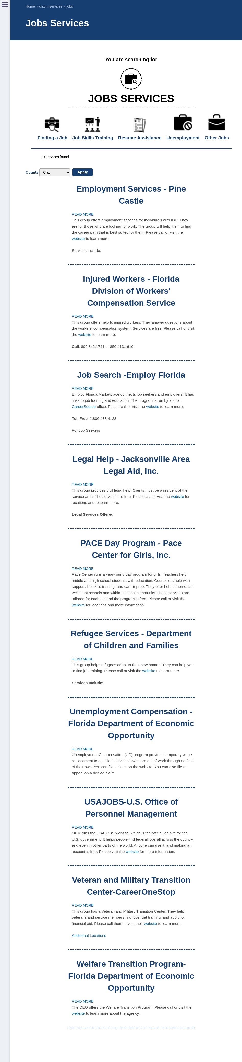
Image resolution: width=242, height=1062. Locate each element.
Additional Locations (89, 935)
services (55, 6)
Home (30, 6)
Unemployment (183, 137)
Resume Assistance (139, 137)
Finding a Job (52, 137)
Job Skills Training (92, 137)
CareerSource (84, 406)
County (32, 172)
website (78, 238)
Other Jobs (217, 137)
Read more (83, 214)
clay (42, 6)
